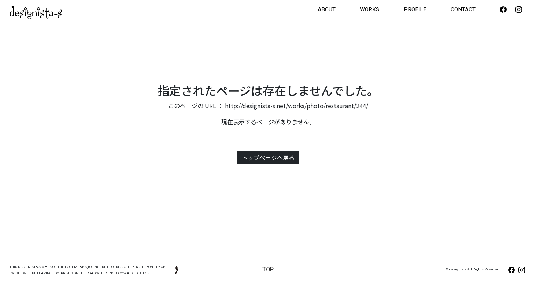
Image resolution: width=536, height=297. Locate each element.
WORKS (407, 9)
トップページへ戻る (268, 156)
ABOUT (373, 9)
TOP (268, 268)
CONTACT (481, 9)
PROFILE (442, 9)
